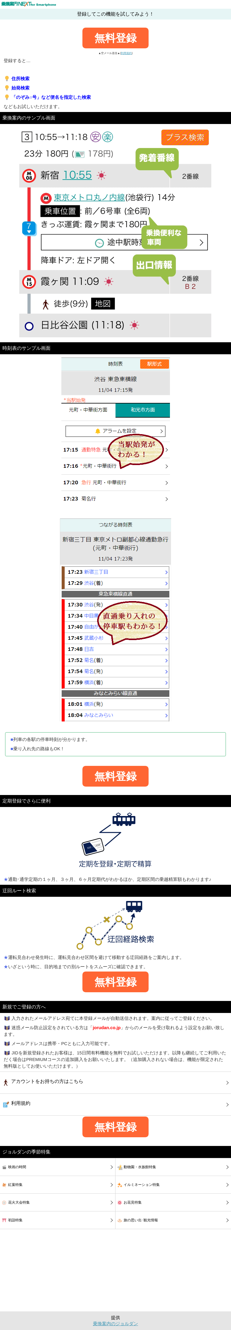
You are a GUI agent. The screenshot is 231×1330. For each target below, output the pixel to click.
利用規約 (126, 53)
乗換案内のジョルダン (115, 1323)
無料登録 (115, 38)
